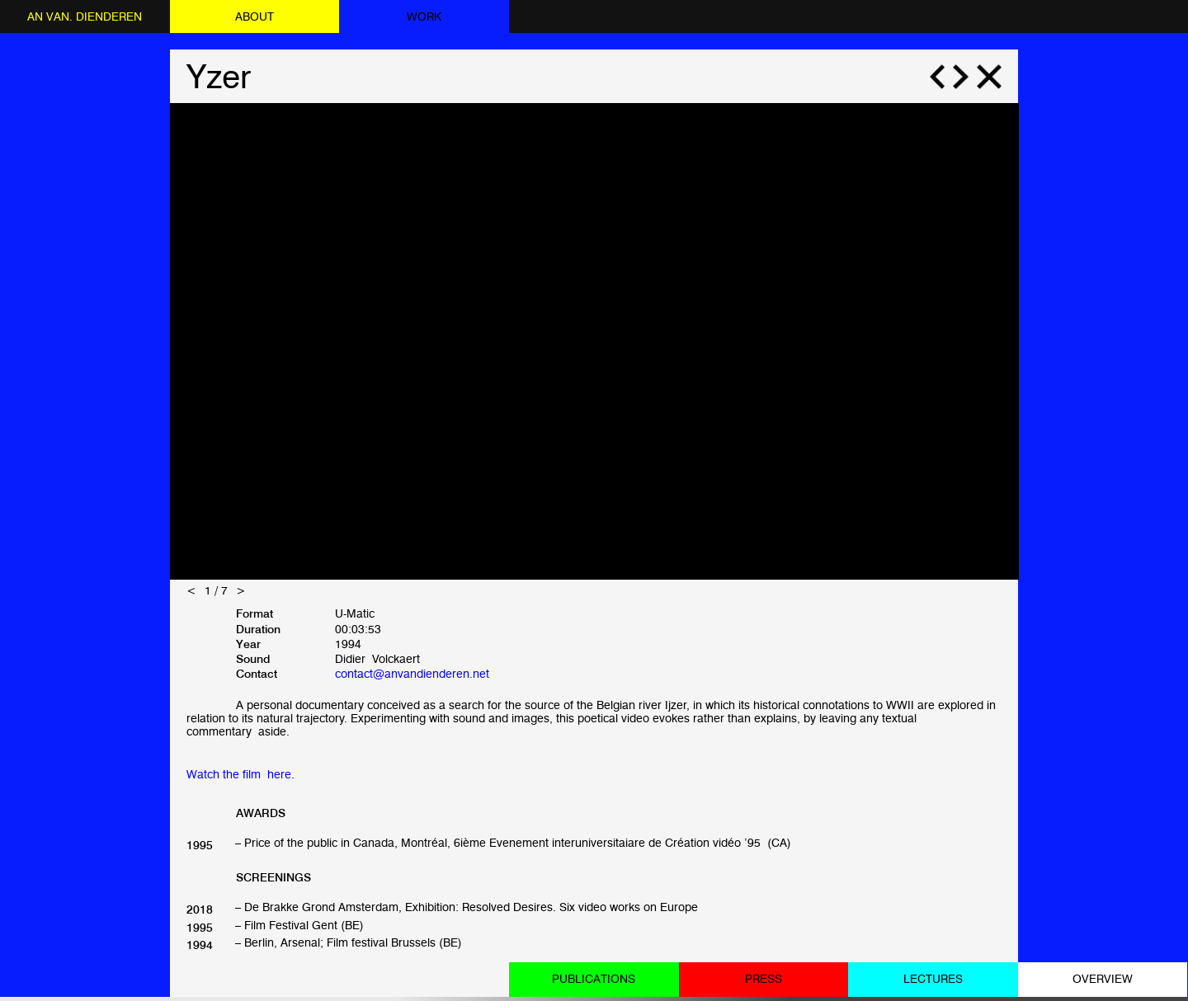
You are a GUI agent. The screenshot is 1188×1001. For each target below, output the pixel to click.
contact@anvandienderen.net (412, 673)
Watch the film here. (240, 774)
